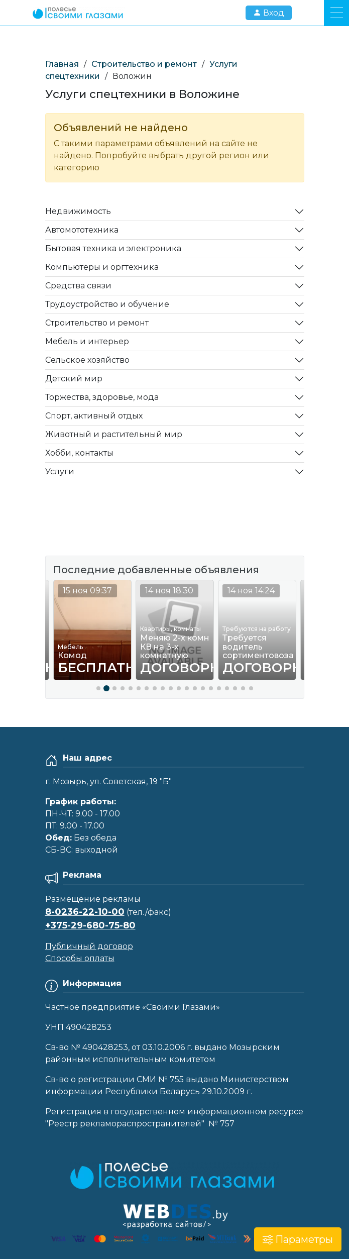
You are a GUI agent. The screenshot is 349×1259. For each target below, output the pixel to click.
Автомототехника (82, 230)
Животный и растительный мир (113, 434)
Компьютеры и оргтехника (102, 267)
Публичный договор (89, 946)
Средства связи (78, 285)
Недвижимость (78, 211)
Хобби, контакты (79, 453)
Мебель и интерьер (87, 341)
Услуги (59, 471)
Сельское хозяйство (87, 360)
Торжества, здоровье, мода (102, 397)
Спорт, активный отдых (94, 416)
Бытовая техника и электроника (113, 248)
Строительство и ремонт (144, 64)
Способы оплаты (79, 958)
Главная (62, 64)
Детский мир (73, 378)
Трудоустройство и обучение (107, 304)
